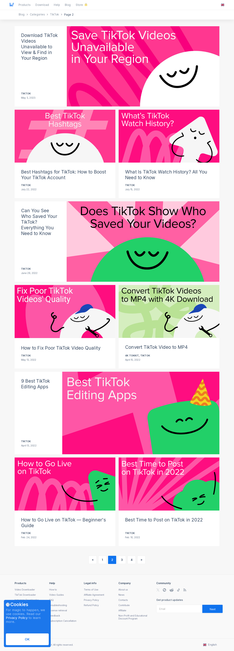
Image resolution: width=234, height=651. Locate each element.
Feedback (54, 615)
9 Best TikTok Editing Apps (35, 383)
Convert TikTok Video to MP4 (156, 347)
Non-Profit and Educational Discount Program (132, 617)
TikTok (55, 14)
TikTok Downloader (25, 594)
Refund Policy (91, 605)
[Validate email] (212, 609)
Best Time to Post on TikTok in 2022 (164, 520)
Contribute (124, 605)
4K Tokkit (132, 355)
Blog (22, 14)
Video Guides (56, 594)
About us (123, 589)
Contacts (123, 600)
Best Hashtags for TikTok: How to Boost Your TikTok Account (63, 174)
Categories (38, 14)
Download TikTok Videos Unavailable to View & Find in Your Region (39, 47)
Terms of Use (91, 589)
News (121, 594)
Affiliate (122, 610)
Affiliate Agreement (94, 594)
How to (53, 589)
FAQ (51, 600)
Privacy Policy (17, 618)
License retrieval (58, 610)
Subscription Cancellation (62, 620)
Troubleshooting (58, 605)
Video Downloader (25, 589)
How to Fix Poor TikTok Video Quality (61, 348)
